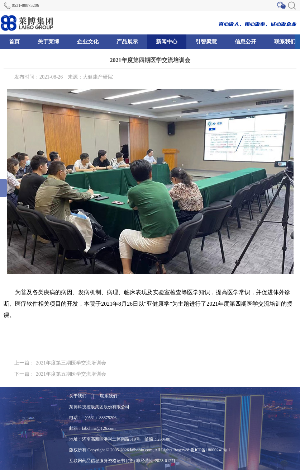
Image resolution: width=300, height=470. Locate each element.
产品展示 (127, 41)
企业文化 (88, 41)
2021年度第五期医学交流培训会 (71, 374)
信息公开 (245, 41)
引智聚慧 (206, 41)
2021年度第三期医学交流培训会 (71, 363)
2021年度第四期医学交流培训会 (150, 60)
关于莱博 (48, 41)
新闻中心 (166, 41)
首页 (14, 41)
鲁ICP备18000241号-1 (210, 449)
